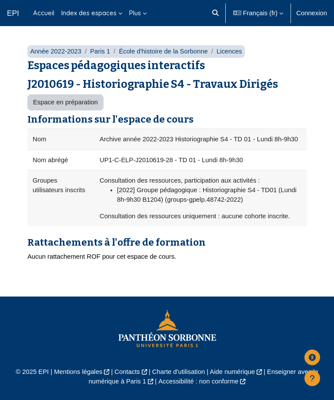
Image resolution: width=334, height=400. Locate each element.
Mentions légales (78, 371)
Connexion (311, 13)
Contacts (127, 371)
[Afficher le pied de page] (312, 378)
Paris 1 (100, 51)
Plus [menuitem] (135, 13)
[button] (216, 13)
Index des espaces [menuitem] (89, 13)
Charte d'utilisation (178, 371)
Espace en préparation (65, 102)
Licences (229, 51)
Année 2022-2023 (55, 51)
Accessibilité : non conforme (198, 381)
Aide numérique (232, 371)
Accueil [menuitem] (43, 13)
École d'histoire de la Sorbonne (163, 51)
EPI (13, 13)
